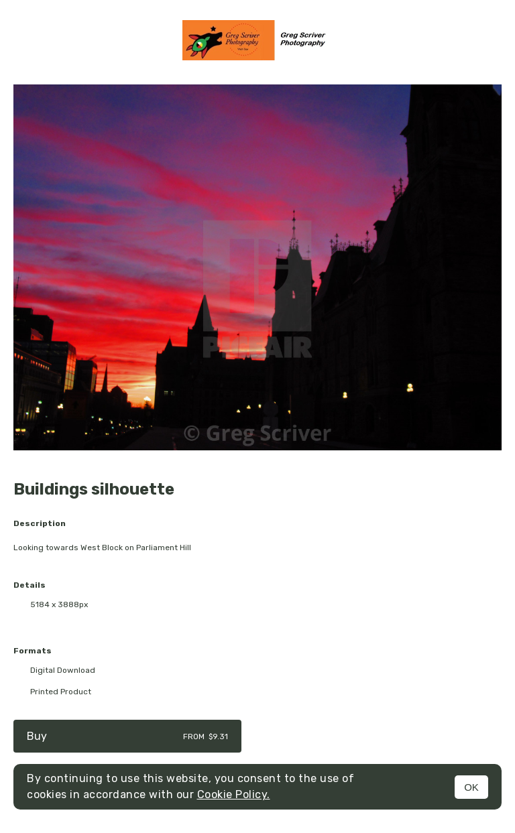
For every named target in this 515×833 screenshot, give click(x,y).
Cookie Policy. (233, 794)
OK (471, 787)
